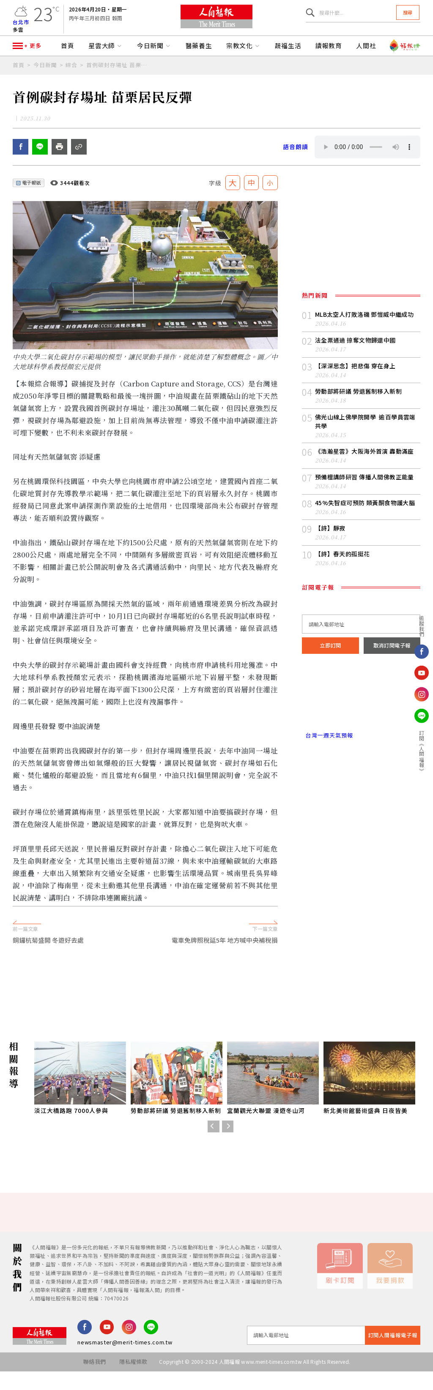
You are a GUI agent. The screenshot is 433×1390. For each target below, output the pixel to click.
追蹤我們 (421, 626)
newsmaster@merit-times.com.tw (124, 1360)
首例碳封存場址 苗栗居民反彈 (119, 77)
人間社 (366, 58)
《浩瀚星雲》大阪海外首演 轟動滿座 (364, 469)
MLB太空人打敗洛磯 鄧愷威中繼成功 (364, 333)
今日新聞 (154, 58)
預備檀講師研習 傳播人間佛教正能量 (364, 495)
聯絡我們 (93, 1380)
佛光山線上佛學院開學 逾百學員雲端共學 (365, 439)
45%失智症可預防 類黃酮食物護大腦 (365, 521)
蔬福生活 (288, 58)
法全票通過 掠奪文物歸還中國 (355, 359)
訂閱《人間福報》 (421, 751)
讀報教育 (329, 58)
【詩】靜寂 (330, 546)
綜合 (71, 77)
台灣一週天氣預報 (327, 753)
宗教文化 (243, 58)
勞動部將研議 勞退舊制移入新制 (358, 410)
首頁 (67, 58)
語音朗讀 (295, 166)
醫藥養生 (199, 58)
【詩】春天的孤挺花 (342, 572)
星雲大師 (105, 58)
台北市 (21, 25)
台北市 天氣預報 (361, 717)
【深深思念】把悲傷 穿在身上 (355, 384)
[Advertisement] (216, 1004)
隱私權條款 (133, 1380)
